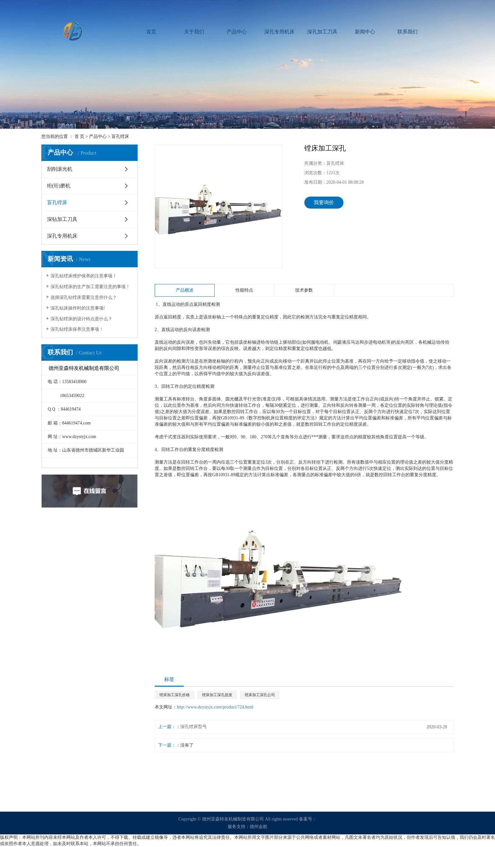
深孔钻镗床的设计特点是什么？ (81, 319)
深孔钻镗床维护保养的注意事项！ (84, 276)
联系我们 (407, 31)
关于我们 (194, 31)
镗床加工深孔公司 (260, 695)
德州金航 (258, 826)
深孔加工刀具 (322, 31)
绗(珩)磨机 (59, 185)
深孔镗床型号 (193, 726)
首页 (151, 31)
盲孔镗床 (120, 136)
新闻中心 (365, 31)
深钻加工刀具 (62, 219)
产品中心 (237, 31)
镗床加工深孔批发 (217, 695)
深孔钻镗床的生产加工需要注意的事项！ (90, 286)
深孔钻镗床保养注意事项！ (77, 329)
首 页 (80, 136)
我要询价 (324, 202)
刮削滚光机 (59, 169)
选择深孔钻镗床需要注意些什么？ (84, 297)
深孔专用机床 (279, 31)
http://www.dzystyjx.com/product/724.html (215, 707)
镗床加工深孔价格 (174, 695)
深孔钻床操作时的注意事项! (78, 308)
